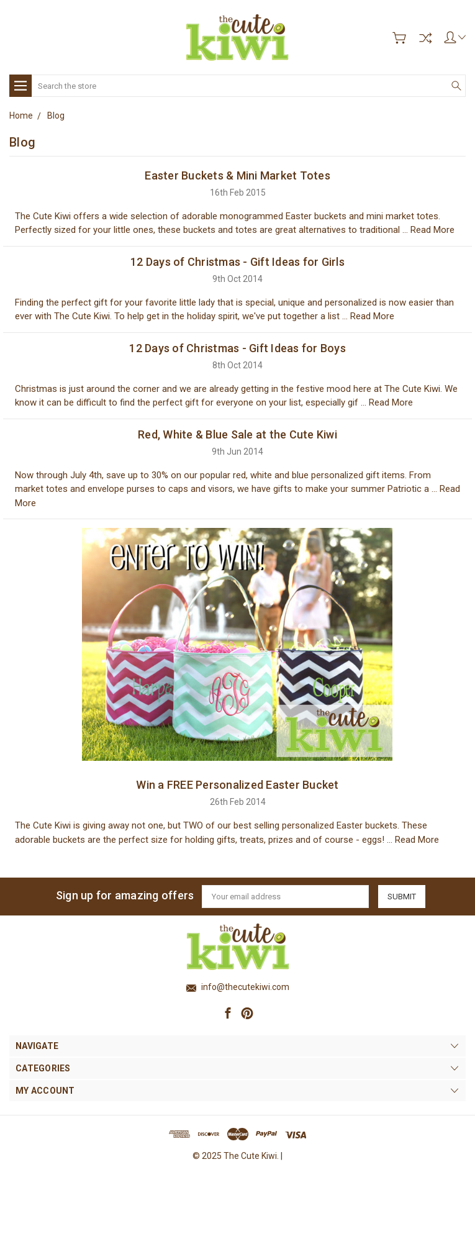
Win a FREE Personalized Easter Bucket (237, 784)
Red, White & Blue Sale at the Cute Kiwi (237, 434)
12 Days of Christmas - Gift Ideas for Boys (237, 348)
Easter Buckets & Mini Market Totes (237, 175)
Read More (432, 229)
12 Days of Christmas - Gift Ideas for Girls (237, 261)
